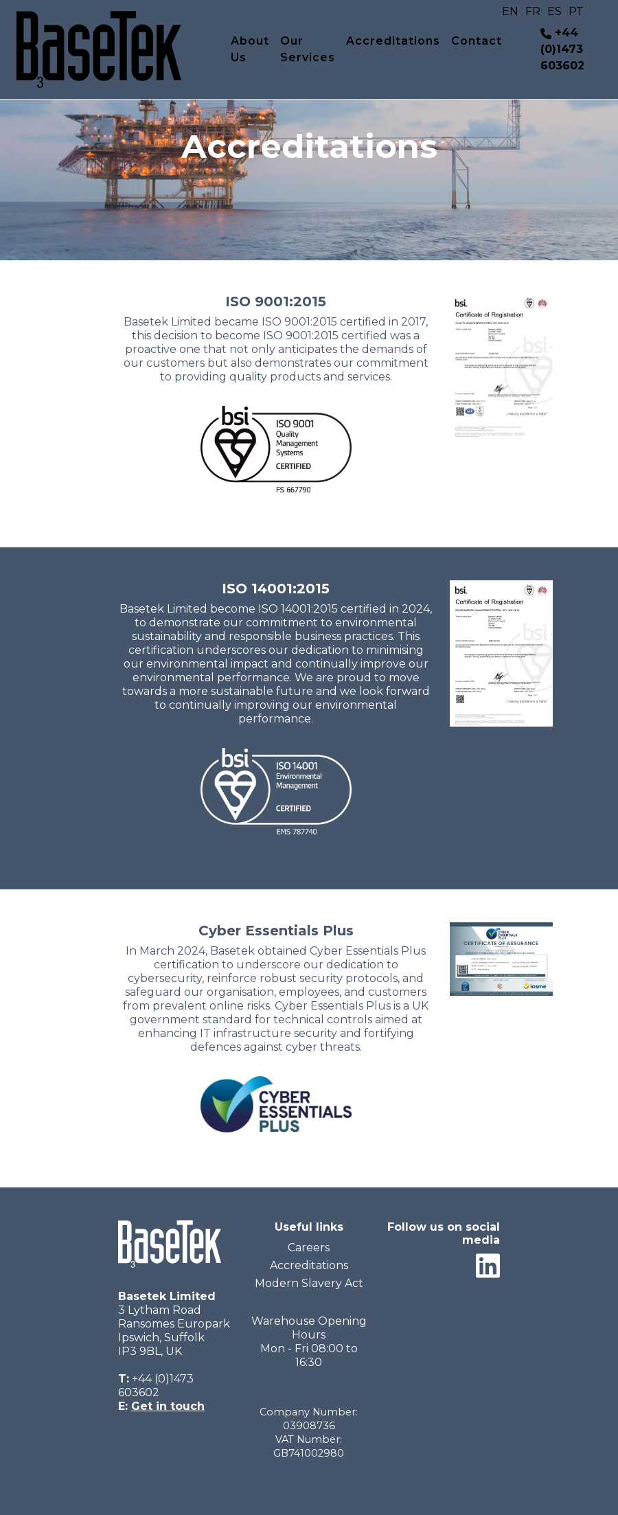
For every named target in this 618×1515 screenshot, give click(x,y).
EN (510, 11)
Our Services (307, 49)
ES (554, 11)
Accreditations (393, 40)
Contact (476, 40)
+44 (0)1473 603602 (562, 49)
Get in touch (168, 1406)
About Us (250, 49)
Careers (309, 1247)
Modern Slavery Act (309, 1283)
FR (532, 11)
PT (576, 11)
